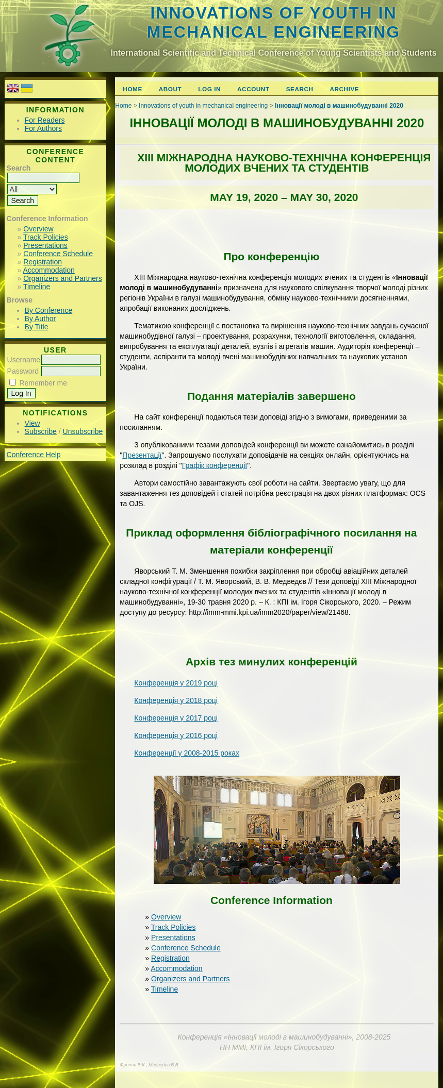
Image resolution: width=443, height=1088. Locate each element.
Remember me (43, 383)
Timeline (36, 286)
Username (24, 360)
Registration (42, 262)
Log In (209, 89)
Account (253, 89)
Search (300, 89)
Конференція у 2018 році (176, 700)
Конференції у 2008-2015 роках (186, 753)
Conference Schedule (58, 253)
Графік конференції (214, 465)
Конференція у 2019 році (176, 683)
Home (132, 89)
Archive (344, 89)
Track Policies (45, 237)
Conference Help (34, 454)
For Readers (45, 120)
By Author (40, 318)
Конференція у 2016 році (176, 735)
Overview (38, 229)
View (32, 423)
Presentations (45, 245)
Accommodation (48, 270)
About (170, 89)
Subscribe (41, 431)
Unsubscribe (83, 431)
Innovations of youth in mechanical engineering (273, 22)
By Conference (49, 310)
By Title (36, 327)
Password (23, 371)
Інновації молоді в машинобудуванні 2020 (339, 105)
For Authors (43, 128)
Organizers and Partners (62, 278)
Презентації (141, 455)
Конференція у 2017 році (176, 718)
